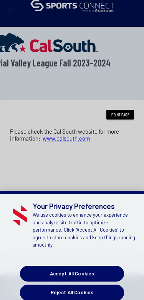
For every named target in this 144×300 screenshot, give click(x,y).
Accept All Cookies (72, 278)
